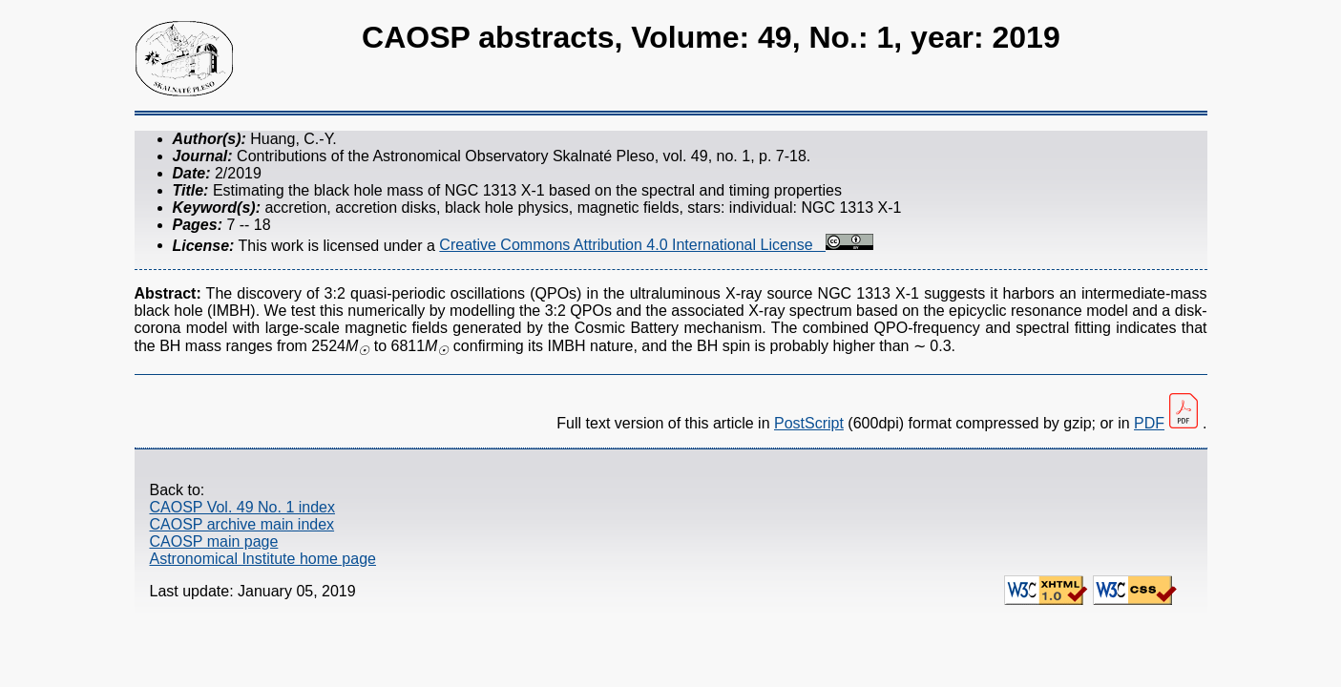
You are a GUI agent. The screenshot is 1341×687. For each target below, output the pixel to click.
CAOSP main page (214, 541)
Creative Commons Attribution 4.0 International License (656, 245)
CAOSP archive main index (242, 524)
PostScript (809, 423)
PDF (1149, 423)
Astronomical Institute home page (263, 559)
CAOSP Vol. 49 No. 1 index (242, 507)
